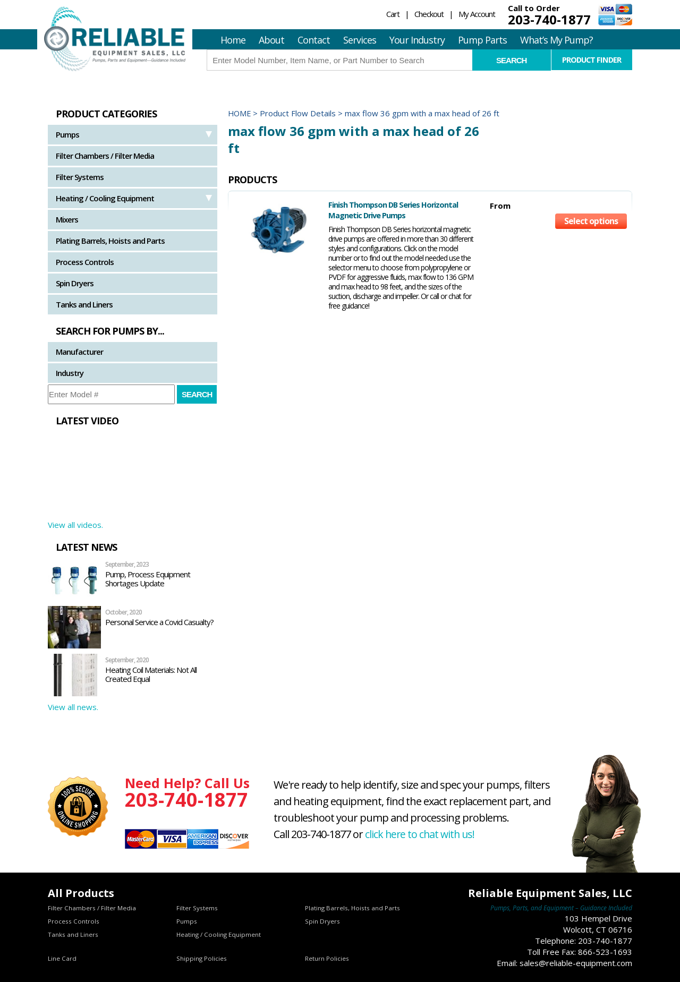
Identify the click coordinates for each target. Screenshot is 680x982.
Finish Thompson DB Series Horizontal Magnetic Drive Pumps (375, 209)
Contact (314, 39)
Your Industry (417, 39)
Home (232, 39)
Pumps (67, 134)
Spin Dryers (75, 283)
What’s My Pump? (556, 39)
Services (359, 39)
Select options (591, 223)
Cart (393, 13)
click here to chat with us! (421, 834)
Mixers (67, 219)
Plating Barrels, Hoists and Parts (110, 240)
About (271, 39)
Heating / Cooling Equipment (105, 198)
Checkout (429, 13)
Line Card (62, 958)
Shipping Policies (201, 958)
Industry (69, 373)
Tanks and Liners (84, 304)
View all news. (73, 707)
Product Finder (591, 59)
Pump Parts (482, 39)
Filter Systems (80, 177)
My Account (476, 13)
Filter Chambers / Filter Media (105, 155)
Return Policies (327, 958)
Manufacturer (79, 351)
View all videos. (75, 524)
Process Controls (85, 262)
